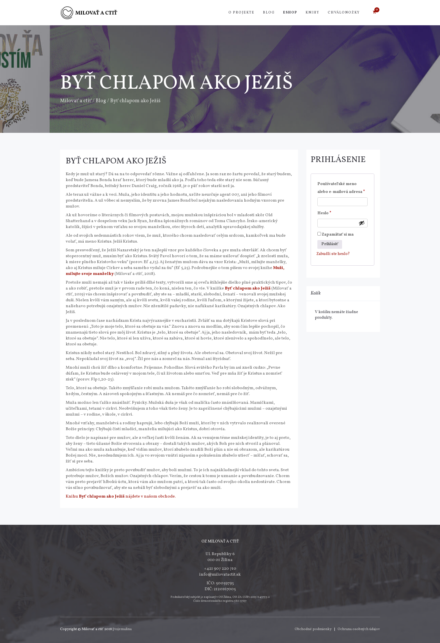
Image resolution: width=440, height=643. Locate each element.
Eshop (290, 12)
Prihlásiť (329, 244)
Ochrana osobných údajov (359, 629)
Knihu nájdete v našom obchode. (121, 497)
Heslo (332, 212)
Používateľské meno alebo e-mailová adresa (342, 188)
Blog (269, 12)
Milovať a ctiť (75, 100)
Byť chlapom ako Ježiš (116, 161)
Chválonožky (344, 12)
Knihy (312, 12)
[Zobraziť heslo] (362, 223)
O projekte (241, 12)
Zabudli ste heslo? (333, 254)
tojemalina (123, 629)
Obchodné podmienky (313, 629)
